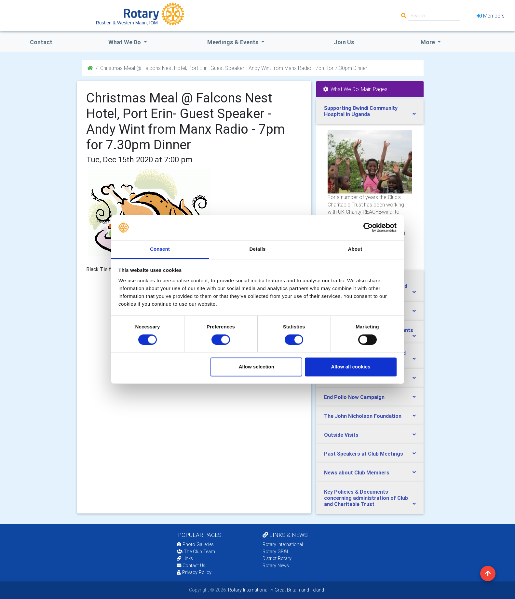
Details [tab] (258, 249)
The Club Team (196, 551)
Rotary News (276, 565)
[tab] (370, 111)
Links (185, 558)
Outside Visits (341, 435)
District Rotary (277, 558)
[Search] (434, 16)
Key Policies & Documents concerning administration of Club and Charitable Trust (366, 497)
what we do (125, 42)
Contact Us (191, 565)
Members (491, 15)
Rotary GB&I (275, 551)
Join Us (344, 42)
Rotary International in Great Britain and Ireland (275, 590)
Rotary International (283, 544)
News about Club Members (356, 472)
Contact (41, 42)
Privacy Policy (194, 572)
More (428, 42)
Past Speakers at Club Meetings (363, 453)
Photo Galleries (195, 544)
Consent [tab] (160, 249)
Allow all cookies (350, 366)
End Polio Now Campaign (354, 397)
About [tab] (355, 249)
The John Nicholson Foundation (362, 416)
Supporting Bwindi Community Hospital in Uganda (361, 111)
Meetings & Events (233, 42)
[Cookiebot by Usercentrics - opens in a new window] (368, 228)
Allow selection (256, 366)
